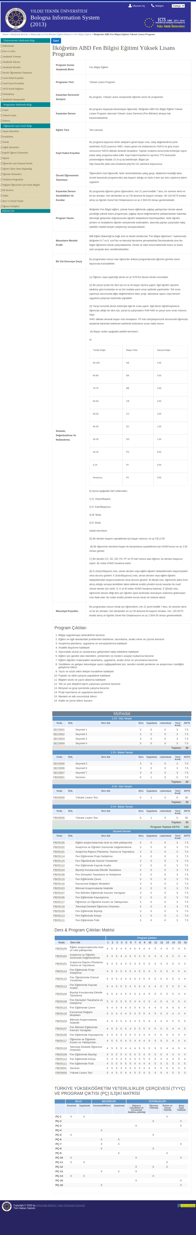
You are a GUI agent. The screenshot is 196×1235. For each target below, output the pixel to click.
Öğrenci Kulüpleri (11, 206)
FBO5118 (59, 906)
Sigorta (5, 158)
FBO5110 (59, 879)
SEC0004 (59, 743)
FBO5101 (59, 851)
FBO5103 (59, 888)
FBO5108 (59, 874)
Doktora (6, 120)
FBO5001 (59, 777)
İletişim (159, 5)
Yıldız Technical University (71, 1205)
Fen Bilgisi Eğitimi (82, 34)
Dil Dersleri (8, 190)
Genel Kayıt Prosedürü (13, 83)
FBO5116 (59, 883)
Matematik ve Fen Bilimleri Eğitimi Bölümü (51, 34)
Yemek (5, 142)
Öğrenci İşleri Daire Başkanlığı (17, 168)
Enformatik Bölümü (46, 1205)
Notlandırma (8, 94)
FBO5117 (59, 901)
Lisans (5, 110)
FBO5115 (59, 860)
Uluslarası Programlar (12, 179)
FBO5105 (59, 842)
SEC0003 (59, 738)
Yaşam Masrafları (10, 131)
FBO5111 (59, 920)
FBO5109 (59, 911)
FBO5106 (59, 897)
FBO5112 (59, 865)
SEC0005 (59, 763)
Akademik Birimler (19, 34)
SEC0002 (59, 734)
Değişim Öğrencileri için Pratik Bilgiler (21, 184)
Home (5, 34)
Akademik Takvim (11, 62)
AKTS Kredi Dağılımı (12, 88)
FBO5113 (59, 915)
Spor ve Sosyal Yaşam (12, 201)
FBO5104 (59, 869)
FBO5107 (59, 892)
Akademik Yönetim (11, 56)
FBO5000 (59, 797)
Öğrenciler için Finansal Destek (17, 163)
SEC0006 (59, 768)
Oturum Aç (139, 5)
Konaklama (7, 136)
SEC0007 (59, 772)
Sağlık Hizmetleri (10, 147)
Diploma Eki (8, 210)
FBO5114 (59, 856)
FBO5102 (59, 847)
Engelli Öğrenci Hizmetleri (15, 152)
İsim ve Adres (9, 51)
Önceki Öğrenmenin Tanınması (17, 72)
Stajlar (5, 195)
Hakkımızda (8, 45)
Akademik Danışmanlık (13, 99)
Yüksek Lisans (9, 115)
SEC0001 (59, 729)
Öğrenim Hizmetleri (11, 174)
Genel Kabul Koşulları (13, 78)
